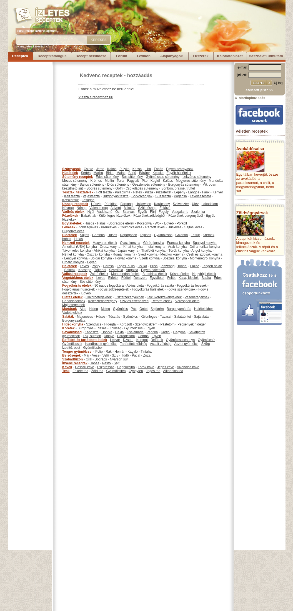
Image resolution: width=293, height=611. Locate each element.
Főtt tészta (104, 192)
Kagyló (132, 352)
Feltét (171, 278)
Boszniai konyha (175, 258)
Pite (144, 181)
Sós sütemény (132, 177)
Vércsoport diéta (187, 301)
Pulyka (124, 169)
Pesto (106, 363)
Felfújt (195, 235)
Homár (120, 352)
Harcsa (108, 266)
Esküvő (164, 208)
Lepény (179, 192)
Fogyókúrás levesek (192, 285)
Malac (120, 173)
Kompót (142, 340)
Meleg (105, 309)
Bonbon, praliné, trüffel (178, 188)
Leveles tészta (200, 196)
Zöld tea (97, 371)
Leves (84, 266)
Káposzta (92, 332)
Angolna (132, 270)
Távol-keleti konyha (76, 251)
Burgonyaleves (73, 231)
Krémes (96, 181)
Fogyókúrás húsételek (78, 289)
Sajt (116, 363)
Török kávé (146, 367)
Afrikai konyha (104, 251)
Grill (89, 359)
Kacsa (137, 169)
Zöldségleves (88, 227)
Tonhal (182, 266)
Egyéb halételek (153, 270)
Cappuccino (126, 367)
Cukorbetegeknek (99, 297)
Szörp (205, 344)
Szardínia (116, 270)
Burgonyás (85, 328)
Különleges (149, 317)
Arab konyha (177, 247)
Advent (116, 208)
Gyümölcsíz (206, 340)
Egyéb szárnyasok (179, 169)
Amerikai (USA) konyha (79, 247)
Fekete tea (80, 371)
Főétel (126, 278)
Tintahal (146, 352)
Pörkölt (182, 223)
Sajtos (84, 235)
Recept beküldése (91, 56)
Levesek (68, 227)
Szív (115, 355)
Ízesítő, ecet (71, 348)
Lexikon (144, 56)
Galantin (181, 235)
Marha (98, 173)
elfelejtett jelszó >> (259, 90)
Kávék (67, 367)
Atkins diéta (135, 285)
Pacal (136, 355)
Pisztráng (167, 266)
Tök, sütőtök (92, 336)
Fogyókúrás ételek (76, 285)
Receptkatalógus (51, 56)
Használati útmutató (266, 56)
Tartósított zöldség (133, 344)
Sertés (86, 173)
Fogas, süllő (126, 266)
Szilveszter (181, 204)
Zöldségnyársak (252, 212)
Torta (120, 181)
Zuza (147, 355)
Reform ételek (162, 301)
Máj (86, 355)
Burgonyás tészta (116, 196)
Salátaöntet (182, 317)
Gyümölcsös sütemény (162, 177)
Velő (105, 355)
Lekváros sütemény (196, 177)
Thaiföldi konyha (153, 251)
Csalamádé (135, 332)
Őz (117, 212)
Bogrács (101, 359)
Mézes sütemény (74, 181)
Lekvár (115, 340)
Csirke (88, 169)
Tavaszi (165, 317)
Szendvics (93, 324)
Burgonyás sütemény (184, 184)
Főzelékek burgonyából (185, 216)
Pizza (149, 192)
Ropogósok (128, 235)
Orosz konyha (110, 247)
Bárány (144, 173)
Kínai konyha (132, 247)
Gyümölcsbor (93, 348)
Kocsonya (144, 223)
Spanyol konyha (204, 243)
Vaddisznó (104, 212)
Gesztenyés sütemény (148, 184)
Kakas (111, 169)
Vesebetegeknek (197, 297)
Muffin (109, 181)
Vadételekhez (72, 313)
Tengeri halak (212, 266)
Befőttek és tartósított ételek (84, 340)
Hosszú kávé (84, 367)
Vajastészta (91, 196)
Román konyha (124, 254)
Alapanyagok (171, 56)
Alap (83, 309)
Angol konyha (201, 251)
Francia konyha (178, 243)
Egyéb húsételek (179, 173)
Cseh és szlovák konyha (204, 254)
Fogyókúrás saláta (160, 285)
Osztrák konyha (98, 254)
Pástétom (168, 324)
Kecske (158, 173)
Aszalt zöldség (160, 344)
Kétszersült (70, 200)
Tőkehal (100, 270)
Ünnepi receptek (75, 204)
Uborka (106, 332)
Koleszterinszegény (102, 301)
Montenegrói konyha (205, 258)
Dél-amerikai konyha (205, 247)
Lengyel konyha (75, 258)
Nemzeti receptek (76, 243)
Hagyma (179, 332)
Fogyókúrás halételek (148, 289)
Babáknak (88, 216)
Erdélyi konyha (73, 262)
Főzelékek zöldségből (149, 216)
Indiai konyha (155, 247)
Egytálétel (157, 278)
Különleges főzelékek (114, 216)
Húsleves (174, 227)
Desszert (140, 278)
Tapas (94, 363)
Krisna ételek (179, 274)
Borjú (132, 173)
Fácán (158, 169)
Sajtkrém (157, 309)
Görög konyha (153, 243)
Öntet (143, 309)
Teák (65, 371)
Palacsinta (122, 192)
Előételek (69, 235)
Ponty (96, 266)
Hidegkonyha (72, 324)
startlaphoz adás (249, 98)
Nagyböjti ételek (204, 274)
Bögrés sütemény (99, 188)
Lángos (193, 192)
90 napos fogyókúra (109, 285)
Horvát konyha (125, 258)
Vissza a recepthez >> (96, 97)
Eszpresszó (105, 367)
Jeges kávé (165, 367)
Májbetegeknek (73, 305)
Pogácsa (180, 196)
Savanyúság (72, 332)
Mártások (69, 309)
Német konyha (73, 254)
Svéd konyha (147, 254)
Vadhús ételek (73, 212)
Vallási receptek (74, 274)
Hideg (93, 309)
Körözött (125, 324)
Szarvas (128, 212)
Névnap (68, 208)
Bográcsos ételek (121, 223)
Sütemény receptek (77, 177)
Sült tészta (163, 196)
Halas (101, 223)
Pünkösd (110, 204)
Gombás (98, 235)
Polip (99, 352)
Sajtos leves (193, 227)
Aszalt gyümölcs (186, 344)
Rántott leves (155, 227)
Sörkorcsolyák (141, 196)
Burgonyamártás (179, 309)
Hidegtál (110, 324)
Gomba (143, 336)
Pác (134, 309)
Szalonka (198, 212)
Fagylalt (133, 181)
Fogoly (164, 212)
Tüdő (125, 355)
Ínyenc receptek (74, 363)
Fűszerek (200, 56)
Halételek (69, 266)
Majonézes (85, 317)
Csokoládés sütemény (142, 188)
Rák (109, 352)
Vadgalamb (180, 212)
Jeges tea (153, 371)
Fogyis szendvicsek (181, 289)
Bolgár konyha (101, 258)
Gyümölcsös (163, 235)
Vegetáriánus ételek (77, 278)
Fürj (153, 212)
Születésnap (147, 208)
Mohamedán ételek (125, 274)
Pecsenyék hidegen (192, 324)
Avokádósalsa (250, 148)
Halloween (143, 204)
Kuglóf (155, 181)
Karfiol (165, 332)
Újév (195, 204)
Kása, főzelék (189, 278)
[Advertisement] (30, 145)
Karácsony (162, 204)
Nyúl (90, 212)
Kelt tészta (72, 196)
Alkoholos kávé (188, 367)
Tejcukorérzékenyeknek (164, 297)
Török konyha (178, 251)
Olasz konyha (130, 243)
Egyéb (142, 212)
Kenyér (217, 192)
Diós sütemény (118, 184)
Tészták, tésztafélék (77, 192)
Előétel (113, 278)
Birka (109, 173)
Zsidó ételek (99, 274)
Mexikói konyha (172, 254)
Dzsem (128, 340)
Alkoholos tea (173, 371)
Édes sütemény (107, 177)
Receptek (20, 56)
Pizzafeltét (163, 192)
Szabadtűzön (72, 359)
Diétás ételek (72, 297)
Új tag (278, 83)
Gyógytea (136, 371)
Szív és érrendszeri (134, 301)
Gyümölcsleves (131, 227)
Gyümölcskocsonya (180, 340)
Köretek (68, 328)
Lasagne (88, 200)
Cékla (119, 332)
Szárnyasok (71, 169)
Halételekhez (203, 309)
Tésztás (114, 317)
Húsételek (70, 173)
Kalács (168, 181)
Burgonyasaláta (73, 320)
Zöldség (115, 328)
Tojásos (145, 235)
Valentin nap (98, 208)
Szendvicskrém (146, 324)
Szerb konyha (149, 258)
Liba (148, 169)
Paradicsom (126, 336)
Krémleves (109, 227)
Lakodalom (210, 204)
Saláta (206, 278)
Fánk (206, 192)
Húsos (89, 223)
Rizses (101, 328)
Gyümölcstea (116, 371)
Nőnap (81, 208)
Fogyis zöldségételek (113, 289)
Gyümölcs (120, 309)
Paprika (152, 332)
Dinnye (109, 336)
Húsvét (96, 204)
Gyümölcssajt (72, 344)
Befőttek (157, 340)
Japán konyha (127, 251)
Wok (158, 223)
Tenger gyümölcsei (77, 352)
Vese (95, 355)
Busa (153, 266)
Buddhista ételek (154, 274)
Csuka (142, 266)
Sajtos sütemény (92, 184)
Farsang (126, 204)
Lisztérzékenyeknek (129, 297)
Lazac (194, 266)
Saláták (69, 270)
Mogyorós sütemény (191, 181)
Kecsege (84, 270)
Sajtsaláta (201, 317)
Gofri (118, 188)
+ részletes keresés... (31, 46)
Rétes (137, 192)
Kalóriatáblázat (229, 56)
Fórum (121, 56)
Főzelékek (70, 216)
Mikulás (129, 208)
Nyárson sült (119, 359)
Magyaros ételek (104, 243)
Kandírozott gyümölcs (101, 344)
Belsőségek (71, 355)
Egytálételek (72, 223)
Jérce (100, 169)
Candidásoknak (73, 301)
